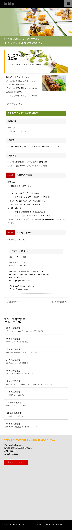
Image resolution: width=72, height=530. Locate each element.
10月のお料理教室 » (59, 302)
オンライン (15, 462)
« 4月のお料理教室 (12, 302)
